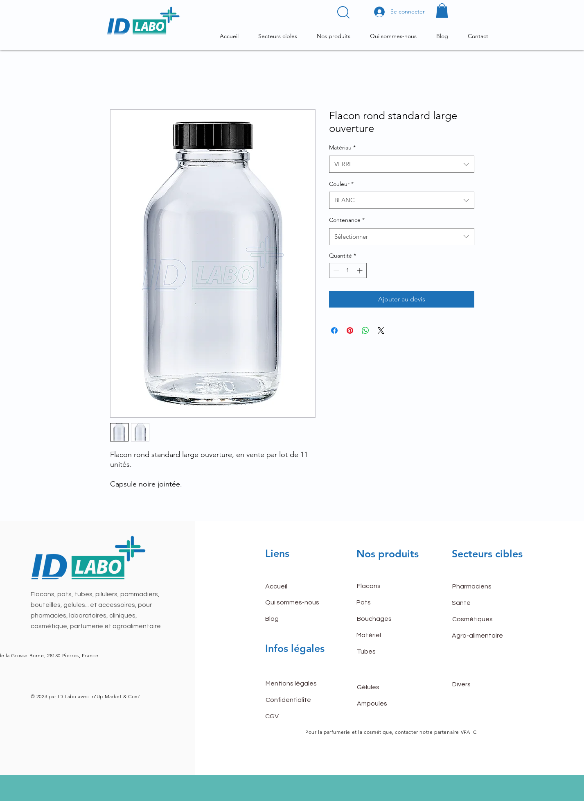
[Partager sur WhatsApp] (365, 330)
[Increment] (360, 270)
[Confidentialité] (295, 700)
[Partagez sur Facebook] (334, 330)
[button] (343, 12)
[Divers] (481, 684)
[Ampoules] (386, 703)
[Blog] (294, 619)
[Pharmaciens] (481, 587)
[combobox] (401, 164)
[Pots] (385, 603)
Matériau (342, 147)
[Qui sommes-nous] (294, 603)
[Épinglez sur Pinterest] (350, 330)
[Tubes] (386, 652)
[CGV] (294, 716)
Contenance (347, 220)
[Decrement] (335, 270)
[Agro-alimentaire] (481, 636)
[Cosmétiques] (481, 619)
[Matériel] (385, 635)
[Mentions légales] (295, 683)
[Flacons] (386, 586)
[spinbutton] (347, 270)
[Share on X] (381, 330)
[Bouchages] (386, 619)
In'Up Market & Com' (114, 696)
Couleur (341, 184)
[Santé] (481, 603)
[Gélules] (386, 687)
